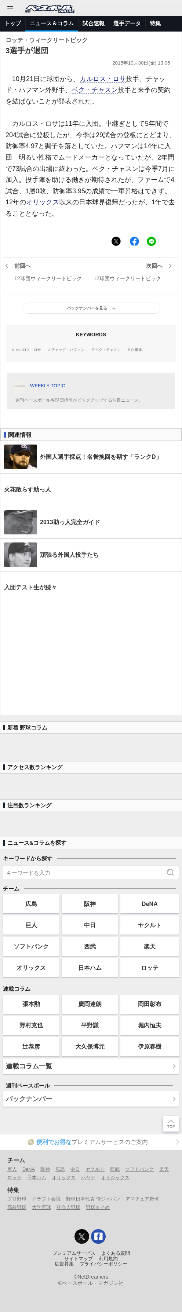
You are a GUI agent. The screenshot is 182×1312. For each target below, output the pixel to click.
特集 (155, 23)
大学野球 (41, 1207)
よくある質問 (115, 1253)
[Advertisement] (91, 659)
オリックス (42, 202)
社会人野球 (68, 1207)
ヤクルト (149, 925)
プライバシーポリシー (103, 1264)
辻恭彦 (31, 1046)
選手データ (127, 23)
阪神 (90, 903)
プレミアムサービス (73, 1253)
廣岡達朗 (90, 1004)
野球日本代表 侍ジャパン (93, 1199)
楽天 (150, 946)
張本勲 (31, 1004)
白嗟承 (136, 350)
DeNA (150, 903)
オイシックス (115, 1177)
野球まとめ (98, 1207)
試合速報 (94, 23)
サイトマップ (78, 1258)
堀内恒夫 (149, 1025)
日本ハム (90, 967)
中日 (90, 925)
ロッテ (150, 967)
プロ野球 (16, 1199)
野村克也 (31, 1025)
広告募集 (64, 1264)
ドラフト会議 (46, 1199)
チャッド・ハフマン (67, 350)
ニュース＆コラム (52, 23)
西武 (90, 946)
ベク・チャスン (95, 90)
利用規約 (108, 1258)
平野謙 (90, 1025)
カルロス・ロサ (103, 79)
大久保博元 (90, 1046)
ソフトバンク (31, 946)
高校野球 (16, 1207)
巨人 (31, 925)
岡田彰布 (149, 1004)
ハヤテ (88, 1177)
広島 (31, 903)
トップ (12, 23)
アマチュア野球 (142, 1199)
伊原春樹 (149, 1046)
